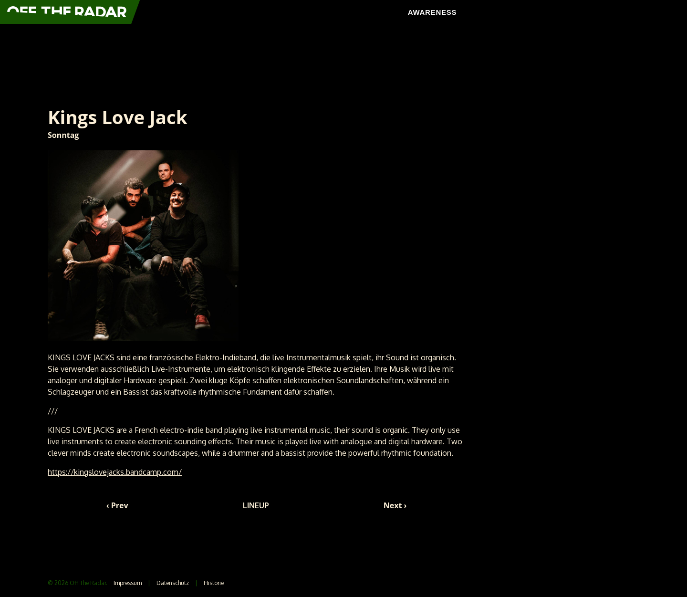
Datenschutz (172, 583)
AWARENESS (432, 12)
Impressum (128, 583)
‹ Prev (117, 505)
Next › (395, 505)
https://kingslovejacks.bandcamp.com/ (115, 472)
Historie (214, 583)
